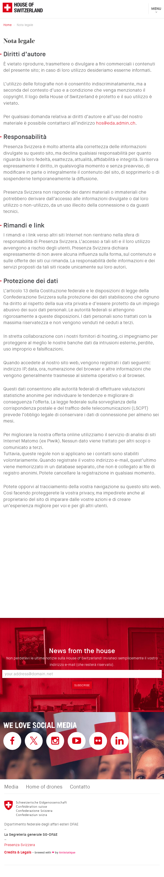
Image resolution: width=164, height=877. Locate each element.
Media (11, 787)
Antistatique (67, 852)
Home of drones (44, 787)
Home (7, 25)
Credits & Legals (17, 852)
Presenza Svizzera (19, 844)
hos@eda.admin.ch (115, 123)
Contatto (80, 787)
